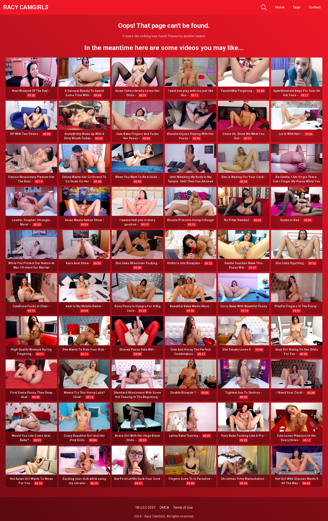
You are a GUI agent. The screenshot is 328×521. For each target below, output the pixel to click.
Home (279, 7)
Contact (315, 7)
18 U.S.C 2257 (145, 507)
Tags (296, 7)
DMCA (164, 507)
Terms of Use (183, 507)
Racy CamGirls (25, 7)
